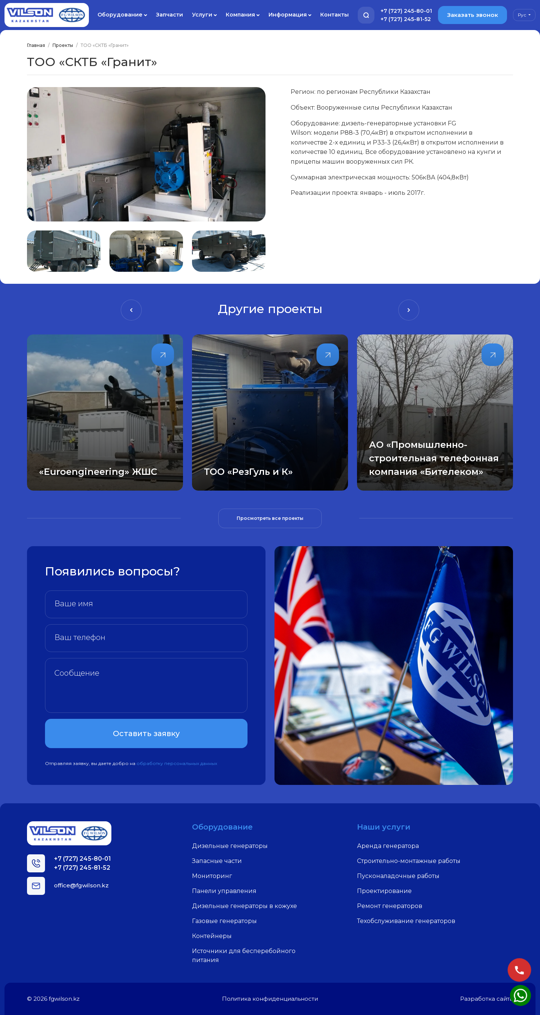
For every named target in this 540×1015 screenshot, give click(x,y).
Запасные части (217, 860)
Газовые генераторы (224, 921)
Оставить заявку (146, 733)
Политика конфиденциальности (270, 998)
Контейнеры (212, 936)
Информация (289, 15)
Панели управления (224, 891)
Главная (36, 45)
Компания (243, 15)
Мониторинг (212, 875)
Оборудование (122, 15)
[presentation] (131, 310)
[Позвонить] (519, 970)
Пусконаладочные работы (398, 875)
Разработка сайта (486, 998)
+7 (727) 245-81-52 (406, 19)
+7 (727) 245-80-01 (406, 11)
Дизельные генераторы (230, 845)
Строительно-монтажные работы (408, 860)
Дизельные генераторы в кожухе (244, 906)
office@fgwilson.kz (81, 885)
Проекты (62, 45)
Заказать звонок (472, 14)
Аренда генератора (388, 845)
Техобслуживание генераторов (406, 921)
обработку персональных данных (176, 763)
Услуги (204, 15)
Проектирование (384, 891)
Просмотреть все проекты (270, 518)
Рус (522, 15)
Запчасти (169, 14)
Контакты (334, 14)
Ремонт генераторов (389, 906)
